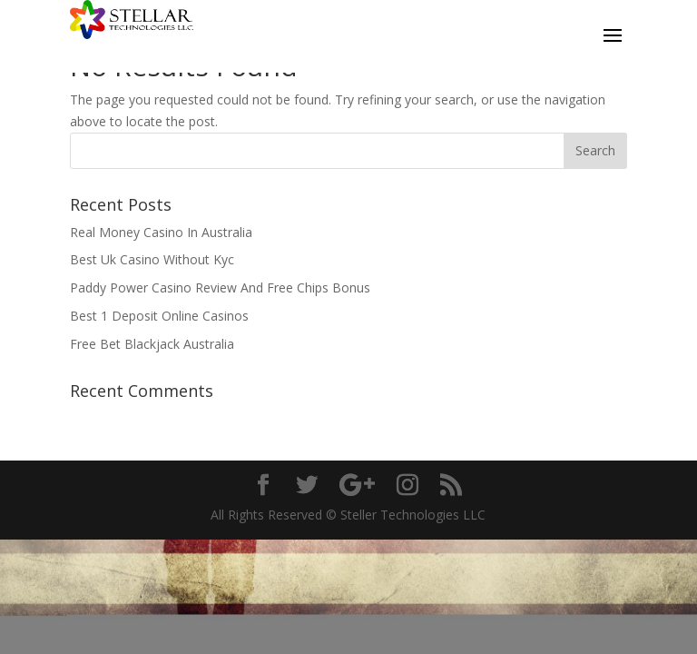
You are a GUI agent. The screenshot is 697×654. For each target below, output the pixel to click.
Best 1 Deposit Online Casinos (159, 315)
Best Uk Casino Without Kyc (152, 259)
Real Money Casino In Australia (161, 232)
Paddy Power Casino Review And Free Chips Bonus (220, 287)
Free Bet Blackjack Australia (152, 343)
